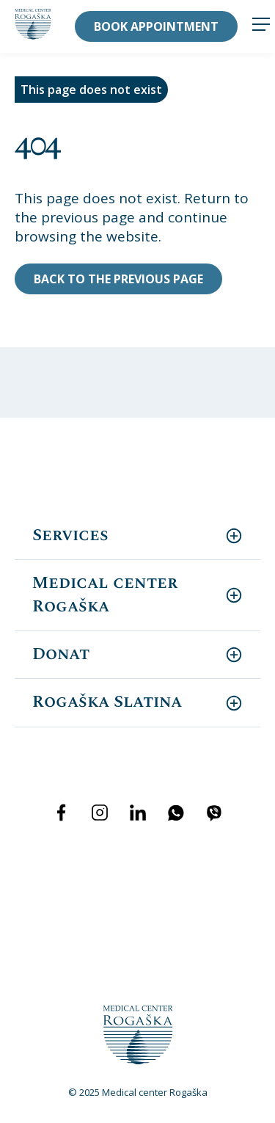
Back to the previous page (118, 279)
